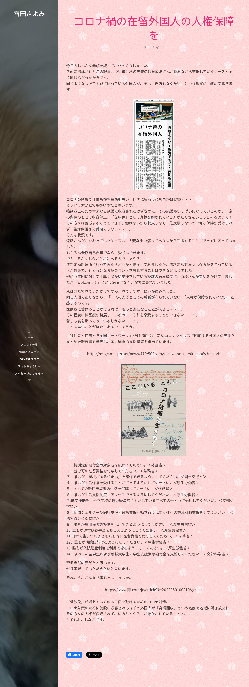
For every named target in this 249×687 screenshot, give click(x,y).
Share (74, 654)
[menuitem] (29, 337)
